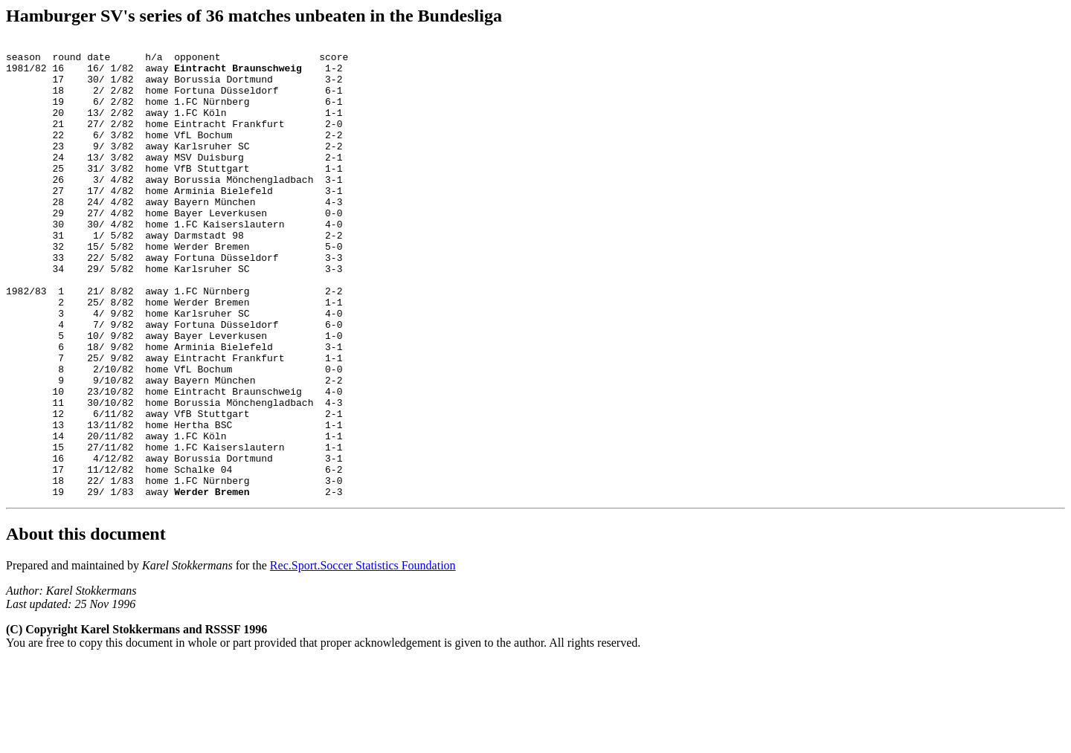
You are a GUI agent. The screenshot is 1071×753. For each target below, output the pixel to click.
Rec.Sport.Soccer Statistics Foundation (363, 656)
